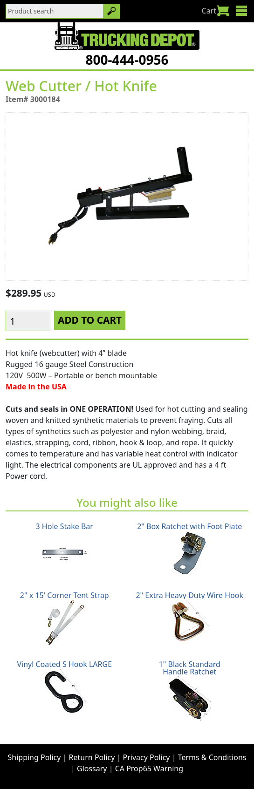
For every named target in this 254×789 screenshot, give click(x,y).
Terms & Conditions (212, 757)
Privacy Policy (146, 757)
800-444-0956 (126, 59)
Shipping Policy (34, 757)
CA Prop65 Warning (149, 768)
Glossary (92, 768)
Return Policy (92, 757)
